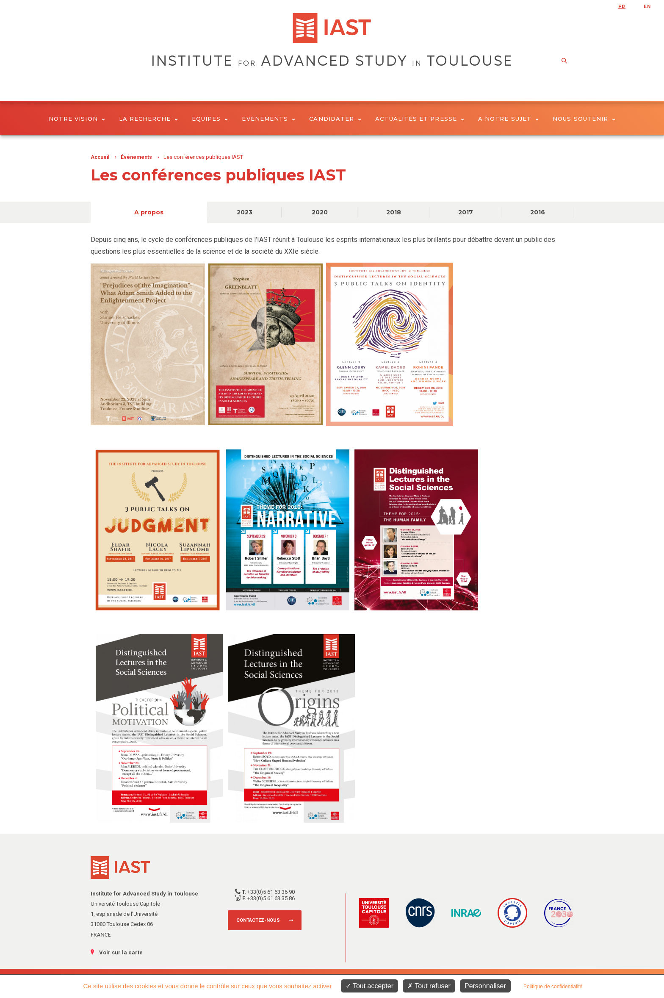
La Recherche (148, 118)
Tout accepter (369, 986)
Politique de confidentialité (552, 987)
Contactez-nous (258, 920)
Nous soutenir (584, 118)
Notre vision (77, 118)
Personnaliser (485, 986)
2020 (320, 212)
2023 (244, 212)
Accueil (100, 157)
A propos (148, 212)
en (647, 6)
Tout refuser (429, 986)
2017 (465, 212)
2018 (393, 212)
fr (621, 6)
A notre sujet (508, 118)
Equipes (210, 118)
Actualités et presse (419, 118)
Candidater (335, 118)
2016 (537, 212)
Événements (268, 118)
